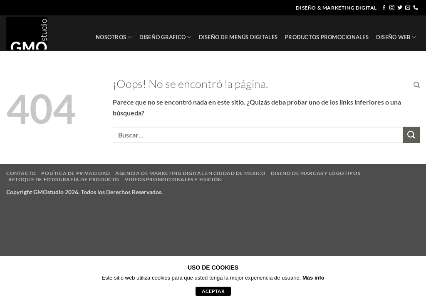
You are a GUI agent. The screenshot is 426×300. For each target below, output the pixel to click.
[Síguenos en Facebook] (383, 8)
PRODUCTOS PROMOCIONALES (327, 37)
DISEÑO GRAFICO (165, 37)
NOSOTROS (114, 37)
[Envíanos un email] (407, 8)
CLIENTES (355, 85)
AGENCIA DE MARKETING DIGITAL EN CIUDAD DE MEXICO (190, 173)
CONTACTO (390, 85)
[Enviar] (411, 135)
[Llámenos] (415, 8)
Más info (313, 278)
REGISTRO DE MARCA (303, 85)
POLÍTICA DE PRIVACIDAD (75, 173)
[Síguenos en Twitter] (399, 8)
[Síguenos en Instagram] (391, 8)
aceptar (213, 291)
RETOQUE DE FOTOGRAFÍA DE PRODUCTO (63, 179)
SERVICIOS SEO (244, 85)
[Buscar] (417, 85)
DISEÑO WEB (396, 37)
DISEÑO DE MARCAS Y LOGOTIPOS (315, 173)
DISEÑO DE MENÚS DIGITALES (238, 37)
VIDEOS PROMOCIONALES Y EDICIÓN (173, 179)
